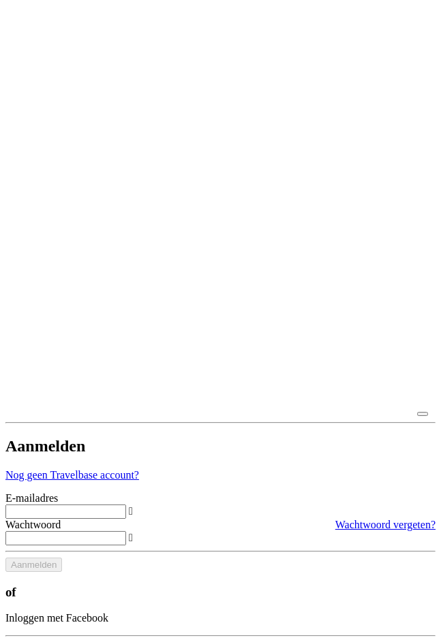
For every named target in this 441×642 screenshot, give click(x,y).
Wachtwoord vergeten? (385, 524)
